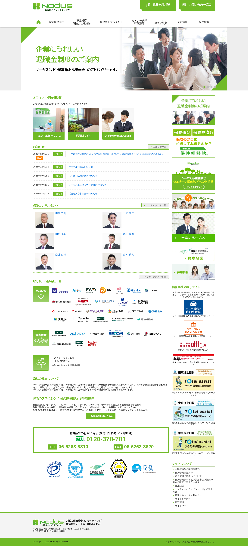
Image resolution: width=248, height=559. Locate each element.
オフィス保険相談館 (161, 22)
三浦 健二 (128, 213)
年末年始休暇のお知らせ (81, 166)
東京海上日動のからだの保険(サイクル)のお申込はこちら (193, 412)
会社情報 (182, 22)
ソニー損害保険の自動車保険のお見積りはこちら (193, 308)
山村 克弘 (60, 234)
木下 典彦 (128, 234)
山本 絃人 (128, 254)
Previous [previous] (9, 59)
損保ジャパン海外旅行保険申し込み (193, 350)
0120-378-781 (106, 439)
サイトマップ (181, 518)
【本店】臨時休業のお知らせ (83, 175)
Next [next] (238, 59)
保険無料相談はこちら (102, 416)
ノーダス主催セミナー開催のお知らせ (87, 184)
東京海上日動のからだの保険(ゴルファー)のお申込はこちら (193, 442)
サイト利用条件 (183, 508)
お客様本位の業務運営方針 (188, 470)
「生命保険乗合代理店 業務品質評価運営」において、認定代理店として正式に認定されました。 (116, 154)
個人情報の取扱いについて (188, 479)
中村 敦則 (60, 213)
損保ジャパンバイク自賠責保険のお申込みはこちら (193, 360)
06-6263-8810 (73, 446)
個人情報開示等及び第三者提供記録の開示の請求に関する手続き (193, 485)
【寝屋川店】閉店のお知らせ (83, 193)
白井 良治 (60, 254)
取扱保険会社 (56, 22)
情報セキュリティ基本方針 (188, 503)
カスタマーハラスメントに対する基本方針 (193, 497)
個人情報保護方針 (184, 474)
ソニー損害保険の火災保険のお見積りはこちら (193, 329)
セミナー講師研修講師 (139, 22)
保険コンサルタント (111, 22)
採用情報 (204, 22)
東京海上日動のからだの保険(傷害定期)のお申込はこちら (193, 382)
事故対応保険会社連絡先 (81, 22)
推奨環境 (179, 513)
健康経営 (179, 491)
